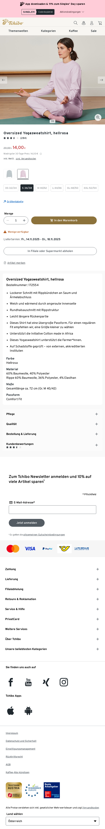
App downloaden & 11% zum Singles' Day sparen (55, 3)
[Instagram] (64, 684)
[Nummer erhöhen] (24, 220)
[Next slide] (101, 80)
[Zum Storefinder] (84, 24)
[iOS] (10, 712)
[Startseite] (19, 22)
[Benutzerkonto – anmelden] (92, 24)
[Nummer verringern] (8, 220)
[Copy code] (45, 12)
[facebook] (11, 684)
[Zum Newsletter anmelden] (27, 523)
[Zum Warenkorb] (100, 23)
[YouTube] (28, 684)
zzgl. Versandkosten (26, 158)
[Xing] (46, 684)
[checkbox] (9, 174)
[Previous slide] (3, 80)
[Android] (28, 712)
